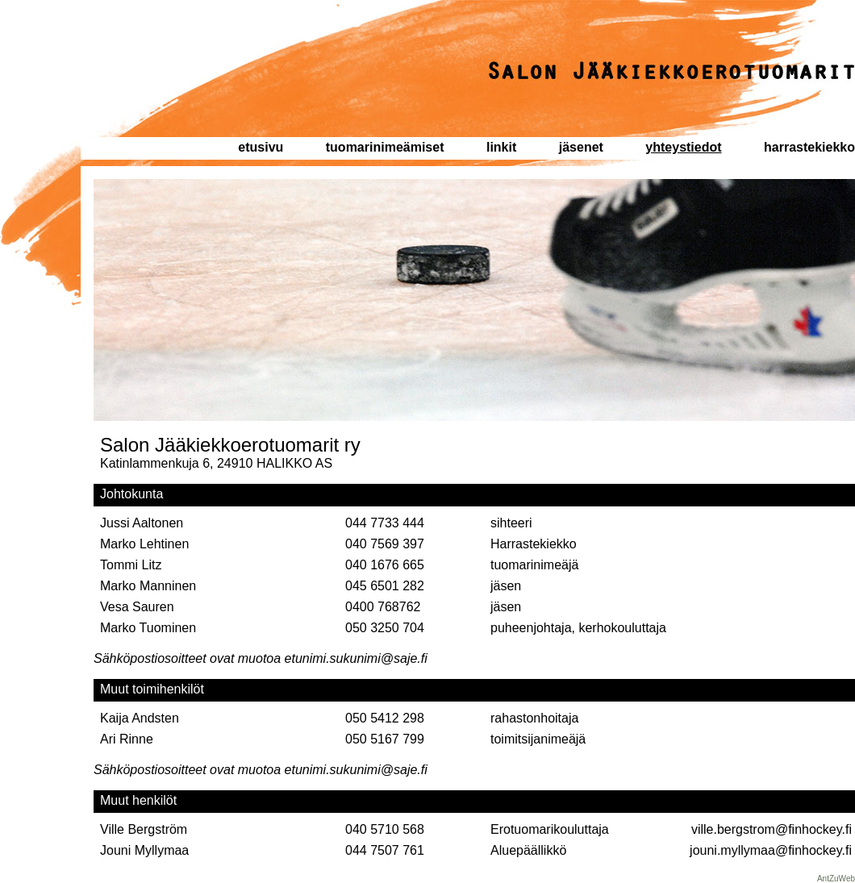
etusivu (260, 147)
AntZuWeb (836, 878)
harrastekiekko (809, 147)
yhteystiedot (683, 147)
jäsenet (581, 147)
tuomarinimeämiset (385, 147)
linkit (501, 147)
